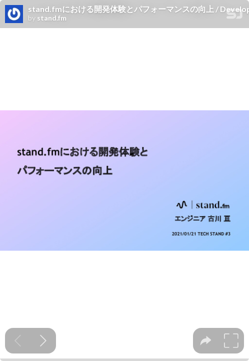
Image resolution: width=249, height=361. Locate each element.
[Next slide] (43, 340)
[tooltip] (205, 340)
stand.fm (51, 18)
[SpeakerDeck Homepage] (234, 16)
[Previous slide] (17, 340)
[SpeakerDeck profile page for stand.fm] (14, 14)
